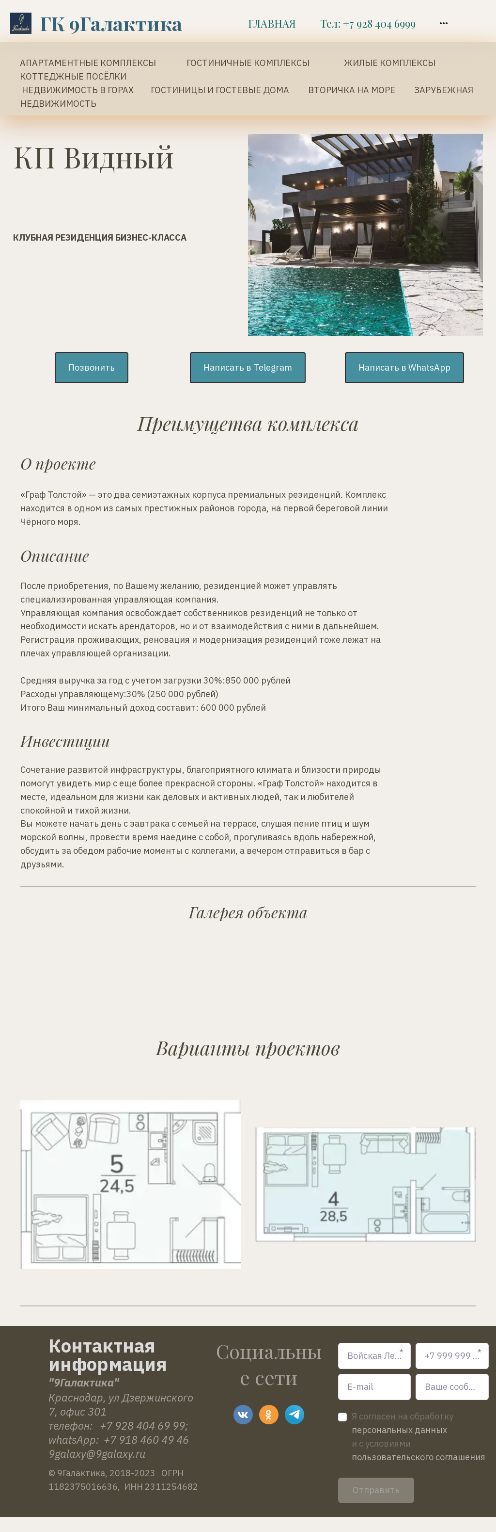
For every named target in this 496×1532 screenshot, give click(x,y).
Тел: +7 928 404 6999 (368, 23)
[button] (444, 23)
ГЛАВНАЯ (272, 23)
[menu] (348, 23)
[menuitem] (272, 23)
